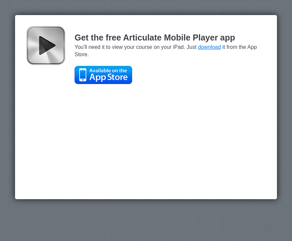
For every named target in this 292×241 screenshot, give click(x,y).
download (209, 47)
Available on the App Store (103, 75)
